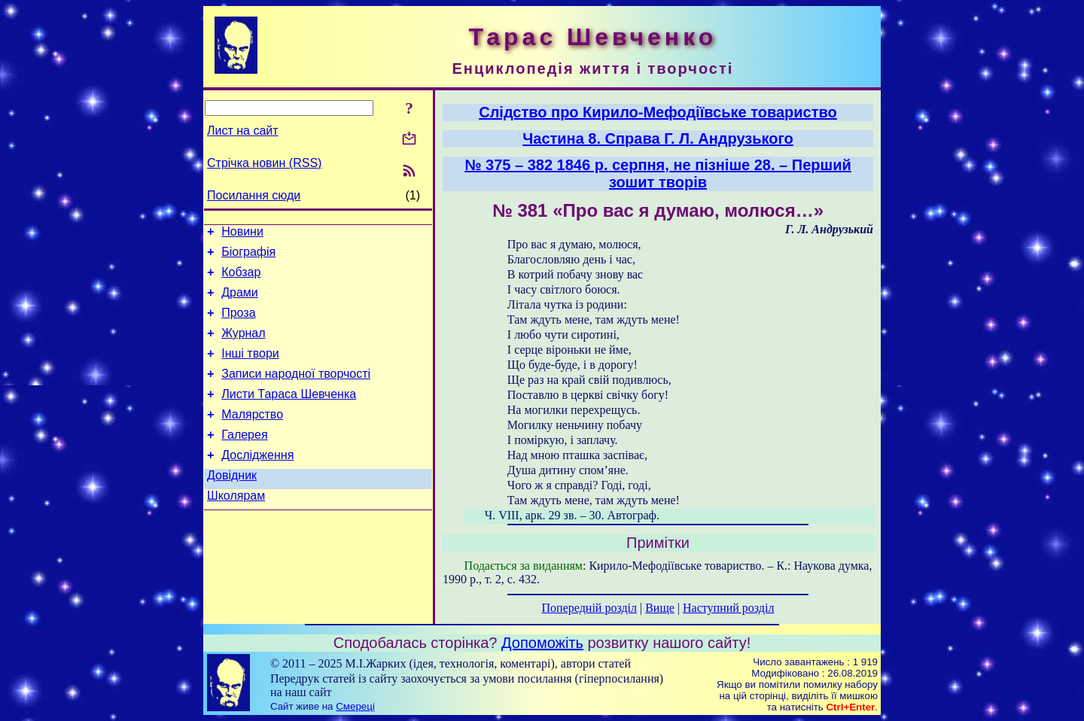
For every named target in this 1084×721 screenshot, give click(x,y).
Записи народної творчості (295, 391)
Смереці (355, 706)
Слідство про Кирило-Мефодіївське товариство (658, 112)
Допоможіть (542, 642)
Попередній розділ (589, 607)
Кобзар (240, 278)
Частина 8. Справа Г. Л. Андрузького (657, 138)
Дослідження (257, 482)
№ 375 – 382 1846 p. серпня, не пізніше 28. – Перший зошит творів (657, 173)
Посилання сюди (253, 195)
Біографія (248, 256)
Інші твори (250, 369)
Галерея (244, 459)
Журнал (243, 346)
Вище (659, 607)
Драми (239, 301)
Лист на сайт (243, 130)
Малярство (252, 436)
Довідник (232, 504)
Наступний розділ (728, 607)
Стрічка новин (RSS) (264, 163)
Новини (242, 233)
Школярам (236, 527)
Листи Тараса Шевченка (288, 414)
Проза (238, 324)
